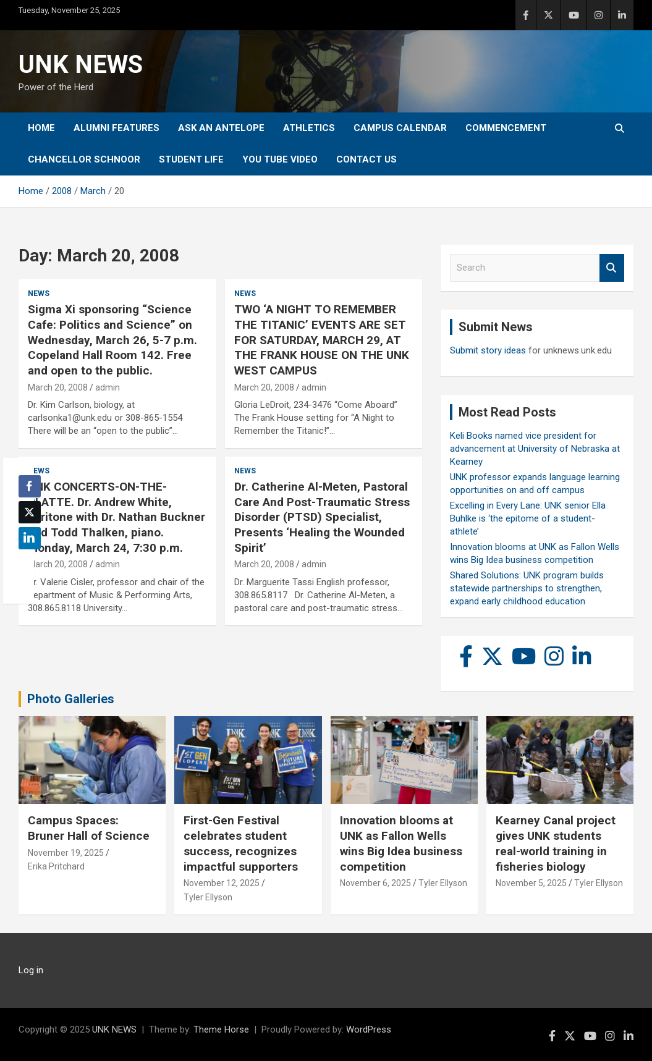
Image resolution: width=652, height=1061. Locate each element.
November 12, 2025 (222, 883)
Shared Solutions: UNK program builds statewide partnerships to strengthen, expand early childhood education (527, 588)
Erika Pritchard (56, 866)
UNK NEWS (81, 64)
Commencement (505, 127)
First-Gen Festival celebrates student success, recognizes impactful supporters (241, 843)
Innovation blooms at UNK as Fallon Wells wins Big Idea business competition (401, 843)
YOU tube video (280, 159)
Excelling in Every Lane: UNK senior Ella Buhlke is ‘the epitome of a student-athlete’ (528, 518)
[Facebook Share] (30, 486)
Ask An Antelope (221, 127)
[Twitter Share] (30, 512)
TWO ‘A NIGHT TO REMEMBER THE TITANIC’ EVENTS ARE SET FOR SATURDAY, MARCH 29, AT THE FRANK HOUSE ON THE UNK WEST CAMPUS (321, 340)
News (38, 293)
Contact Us (366, 159)
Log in (31, 970)
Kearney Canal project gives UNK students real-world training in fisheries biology (556, 843)
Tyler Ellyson (208, 897)
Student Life (191, 159)
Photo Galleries (70, 698)
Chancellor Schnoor (84, 159)
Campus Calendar (400, 127)
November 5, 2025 (531, 883)
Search (611, 268)
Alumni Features (116, 127)
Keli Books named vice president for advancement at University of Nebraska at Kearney (535, 448)
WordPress (368, 1029)
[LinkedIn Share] (30, 538)
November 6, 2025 (375, 883)
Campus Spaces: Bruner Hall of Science (89, 828)
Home (41, 127)
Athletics (309, 127)
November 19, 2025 (66, 853)
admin (107, 387)
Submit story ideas (488, 350)
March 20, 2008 (58, 387)
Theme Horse (221, 1029)
